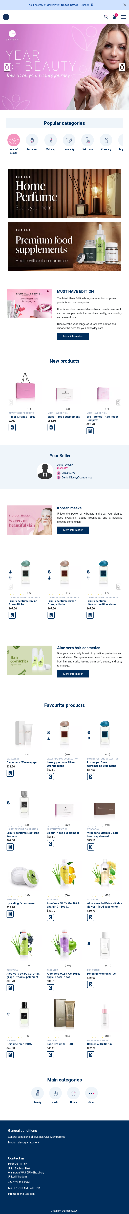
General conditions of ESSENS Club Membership (36, 1136)
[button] (124, 67)
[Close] (125, 5)
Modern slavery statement (23, 1142)
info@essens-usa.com (21, 1193)
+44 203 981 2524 (19, 1182)
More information (73, 336)
